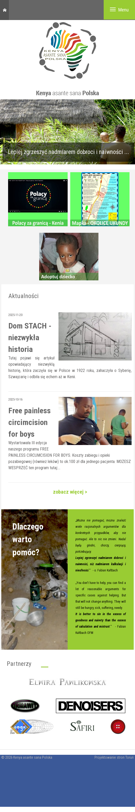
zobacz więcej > (70, 492)
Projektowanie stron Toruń (114, 757)
